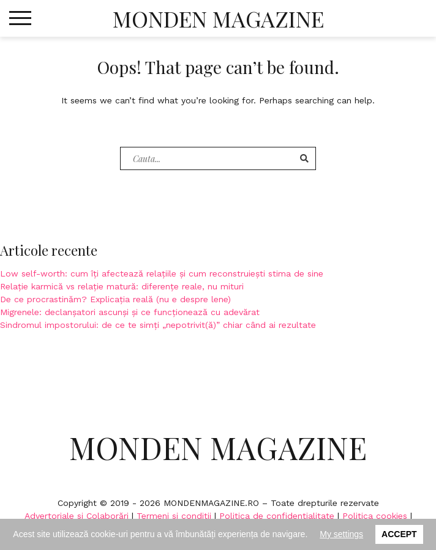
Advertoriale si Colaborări (76, 516)
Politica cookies (374, 516)
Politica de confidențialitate (276, 516)
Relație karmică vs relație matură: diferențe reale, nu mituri (122, 286)
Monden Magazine (218, 18)
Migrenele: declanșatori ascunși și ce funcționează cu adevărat (130, 312)
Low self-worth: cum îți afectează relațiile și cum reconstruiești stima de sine (161, 273)
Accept (399, 534)
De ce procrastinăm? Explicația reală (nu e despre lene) (115, 299)
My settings (341, 534)
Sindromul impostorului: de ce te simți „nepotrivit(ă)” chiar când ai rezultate (158, 325)
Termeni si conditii (174, 516)
